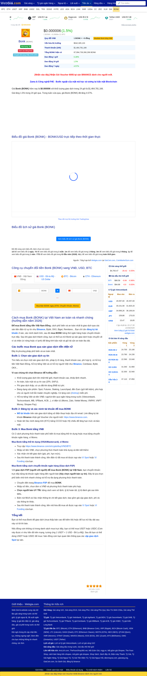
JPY (110, 316)
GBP (111, 311)
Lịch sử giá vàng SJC (86, 643)
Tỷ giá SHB (127, 617)
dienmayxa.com (110, 658)
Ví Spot (85, 457)
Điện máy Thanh (118, 654)
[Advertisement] (73, 114)
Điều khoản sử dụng (74, 670)
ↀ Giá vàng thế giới (117, 266)
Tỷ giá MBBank (93, 621)
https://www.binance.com (75, 417)
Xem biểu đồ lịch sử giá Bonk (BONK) (73, 239)
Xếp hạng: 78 (25, 46)
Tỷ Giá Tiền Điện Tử (80, 658)
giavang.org (123, 658)
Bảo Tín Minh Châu (115, 610)
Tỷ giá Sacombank (114, 617)
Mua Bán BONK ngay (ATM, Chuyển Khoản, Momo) (57, 306)
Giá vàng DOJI (71, 610)
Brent (110, 284)
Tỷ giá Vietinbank (74, 617)
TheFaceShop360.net (79, 650)
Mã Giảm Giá (94, 650)
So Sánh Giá (60, 661)
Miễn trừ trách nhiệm (128, 25)
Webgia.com (96, 260)
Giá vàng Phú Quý (98, 610)
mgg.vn (104, 650)
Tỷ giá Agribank (88, 617)
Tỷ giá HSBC (115, 621)
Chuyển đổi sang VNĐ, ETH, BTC (26, 55)
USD (111, 301)
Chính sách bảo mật (54, 670)
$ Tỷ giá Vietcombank (118, 290)
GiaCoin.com (110, 260)
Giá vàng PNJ (84, 610)
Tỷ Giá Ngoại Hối (96, 658)
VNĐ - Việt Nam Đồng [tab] (23, 277)
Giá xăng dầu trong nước (66, 647)
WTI (110, 280)
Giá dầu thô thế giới (86, 647)
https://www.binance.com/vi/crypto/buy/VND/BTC (48, 446)
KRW (111, 321)
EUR (111, 306)
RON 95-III (113, 355)
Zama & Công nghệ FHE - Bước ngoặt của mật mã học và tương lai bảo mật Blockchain (73, 82)
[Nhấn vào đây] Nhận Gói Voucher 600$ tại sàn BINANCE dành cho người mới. (74, 75)
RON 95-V (113, 350)
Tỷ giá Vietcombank (58, 617)
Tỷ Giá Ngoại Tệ (64, 658)
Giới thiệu (39, 670)
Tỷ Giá (128, 654)
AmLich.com (64, 650)
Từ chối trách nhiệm (94, 670)
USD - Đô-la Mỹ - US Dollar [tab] (46, 277)
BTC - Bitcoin (68, 276)
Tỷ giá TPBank (65, 621)
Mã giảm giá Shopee (116, 650)
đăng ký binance (73, 661)
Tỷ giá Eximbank (78, 621)
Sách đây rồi (105, 654)
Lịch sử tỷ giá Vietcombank (65, 643)
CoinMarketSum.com (124, 260)
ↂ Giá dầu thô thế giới (119, 276)
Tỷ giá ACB (104, 621)
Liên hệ (109, 670)
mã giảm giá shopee (80, 654)
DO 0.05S (113, 367)
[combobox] (131, 3)
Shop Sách (94, 654)
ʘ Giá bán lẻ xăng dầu (118, 338)
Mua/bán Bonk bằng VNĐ (103, 38)
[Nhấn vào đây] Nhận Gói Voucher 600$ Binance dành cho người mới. (73, 674)
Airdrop (75, 393)
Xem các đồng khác (26, 51)
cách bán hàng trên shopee (60, 654)
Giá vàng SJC (58, 610)
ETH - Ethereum (92, 276)
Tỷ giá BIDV (100, 617)
